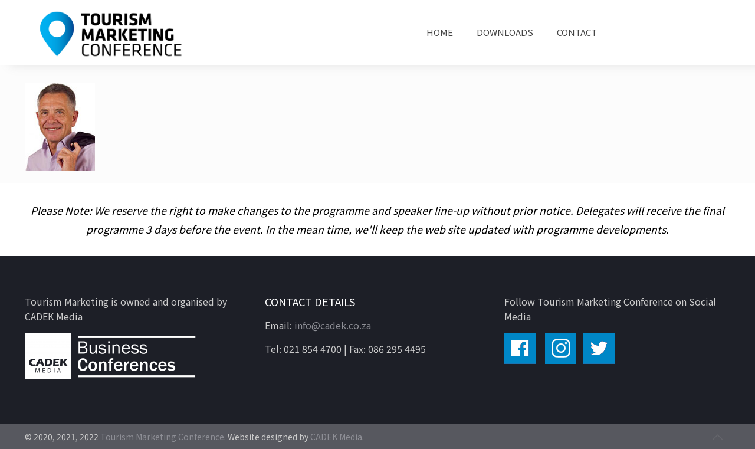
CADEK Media (336, 437)
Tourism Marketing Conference (162, 437)
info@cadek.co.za (332, 325)
